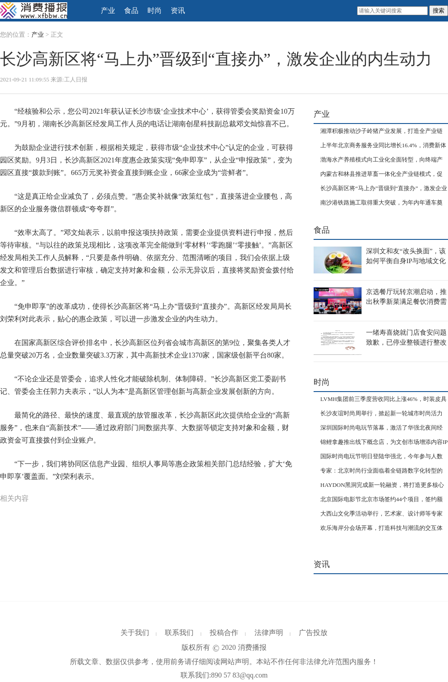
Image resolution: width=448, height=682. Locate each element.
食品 (131, 10)
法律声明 (268, 632)
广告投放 (313, 632)
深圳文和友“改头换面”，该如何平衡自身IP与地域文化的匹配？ (406, 260)
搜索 (438, 10)
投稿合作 (224, 632)
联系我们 (179, 632)
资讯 (178, 10)
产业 (108, 10)
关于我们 (135, 632)
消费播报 (252, 647)
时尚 (154, 10)
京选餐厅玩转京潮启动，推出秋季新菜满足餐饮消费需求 (406, 301)
